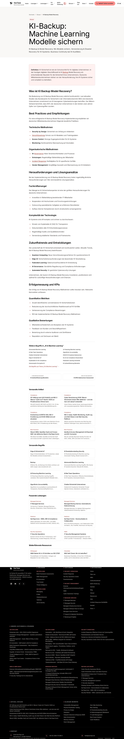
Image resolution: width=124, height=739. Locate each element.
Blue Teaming (94, 707)
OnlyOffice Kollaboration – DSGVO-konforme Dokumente (25, 649)
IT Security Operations (70, 571)
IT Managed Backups (69, 600)
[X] (23, 583)
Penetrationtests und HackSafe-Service (92, 634)
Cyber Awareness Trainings (71, 593)
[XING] (19, 583)
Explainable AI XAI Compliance (37, 360)
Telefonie (39, 600)
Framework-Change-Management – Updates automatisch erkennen (26, 635)
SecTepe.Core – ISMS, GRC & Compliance (93, 690)
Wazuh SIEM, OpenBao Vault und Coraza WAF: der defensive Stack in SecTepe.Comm (34, 718)
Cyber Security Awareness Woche (90, 669)
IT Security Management (71, 583)
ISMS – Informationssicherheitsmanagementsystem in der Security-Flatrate (26, 672)
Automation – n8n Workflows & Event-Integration (59, 632)
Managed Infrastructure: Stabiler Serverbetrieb (58, 682)
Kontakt (91, 3)
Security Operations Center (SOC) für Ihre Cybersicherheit (97, 639)
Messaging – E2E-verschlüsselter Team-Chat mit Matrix (61, 643)
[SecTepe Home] (17, 3)
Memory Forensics (69, 719)
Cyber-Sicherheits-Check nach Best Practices (94, 671)
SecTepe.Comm (41, 589)
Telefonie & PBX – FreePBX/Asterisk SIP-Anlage (58, 660)
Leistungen (44, 3)
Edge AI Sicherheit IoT (35, 357)
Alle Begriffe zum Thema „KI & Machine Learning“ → (44, 366)
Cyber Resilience (94, 719)
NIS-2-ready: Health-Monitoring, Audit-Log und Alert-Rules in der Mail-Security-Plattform (35, 716)
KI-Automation (41, 579)
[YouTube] (15, 583)
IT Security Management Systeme (90, 680)
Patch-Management (69, 722)
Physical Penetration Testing (72, 707)
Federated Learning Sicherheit (71, 360)
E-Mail (38, 594)
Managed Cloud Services (70, 611)
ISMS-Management (42, 576)
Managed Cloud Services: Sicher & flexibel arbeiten (59, 680)
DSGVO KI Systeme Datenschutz (72, 355)
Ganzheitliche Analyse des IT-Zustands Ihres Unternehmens (93, 674)
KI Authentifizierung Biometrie (71, 363)
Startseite (31, 14)
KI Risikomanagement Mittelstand (99, 712)
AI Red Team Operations (36, 352)
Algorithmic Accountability (70, 352)
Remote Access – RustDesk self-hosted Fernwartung (60, 652)
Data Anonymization (69, 717)
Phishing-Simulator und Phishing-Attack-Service (94, 685)
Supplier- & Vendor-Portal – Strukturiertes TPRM (23, 652)
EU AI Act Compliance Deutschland (73, 357)
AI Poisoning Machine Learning (71, 349)
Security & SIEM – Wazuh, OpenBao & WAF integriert (60, 655)
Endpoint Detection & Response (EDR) (74, 714)
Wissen (72, 3)
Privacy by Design (69, 710)
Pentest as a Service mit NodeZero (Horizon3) (94, 637)
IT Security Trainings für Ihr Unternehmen (21, 675)
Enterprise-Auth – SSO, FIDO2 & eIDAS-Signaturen (24, 632)
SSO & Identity (41, 602)
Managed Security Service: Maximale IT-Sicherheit (59, 684)
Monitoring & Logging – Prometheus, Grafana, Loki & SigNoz (60, 646)
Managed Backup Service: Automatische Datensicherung (61, 677)
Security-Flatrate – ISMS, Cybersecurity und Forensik (96, 692)
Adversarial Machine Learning (37, 349)
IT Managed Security (69, 603)
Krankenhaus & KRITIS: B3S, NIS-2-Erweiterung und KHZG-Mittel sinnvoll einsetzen (33, 713)
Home (26, 3)
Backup (65, 72)
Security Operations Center (71, 576)
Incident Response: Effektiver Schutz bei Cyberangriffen (97, 632)
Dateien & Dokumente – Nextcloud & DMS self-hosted (60, 634)
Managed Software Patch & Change (73, 608)
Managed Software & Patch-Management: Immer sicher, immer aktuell (61, 688)
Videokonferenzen (42, 597)
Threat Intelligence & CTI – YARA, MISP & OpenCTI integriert (24, 655)
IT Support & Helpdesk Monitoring (73, 614)
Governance (38, 154)
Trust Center (40, 582)
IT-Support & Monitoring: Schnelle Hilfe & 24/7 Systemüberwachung (58, 674)
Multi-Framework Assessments (45, 574)
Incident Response (39, 161)
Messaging (40, 591)
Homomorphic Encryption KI (37, 363)
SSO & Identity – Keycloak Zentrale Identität (57, 657)
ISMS (64, 591)
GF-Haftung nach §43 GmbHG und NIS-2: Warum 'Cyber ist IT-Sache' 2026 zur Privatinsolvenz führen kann (32, 706)
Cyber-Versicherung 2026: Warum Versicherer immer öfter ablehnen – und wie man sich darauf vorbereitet (34, 710)
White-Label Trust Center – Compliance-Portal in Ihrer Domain (25, 659)
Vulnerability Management (71, 705)
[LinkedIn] (11, 583)
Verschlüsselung (38, 135)
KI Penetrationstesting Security (98, 710)
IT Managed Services (69, 598)
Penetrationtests (68, 579)
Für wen (53, 3)
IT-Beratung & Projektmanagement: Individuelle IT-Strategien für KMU (59, 670)
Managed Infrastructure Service (72, 606)
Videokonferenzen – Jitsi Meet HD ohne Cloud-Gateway (61, 662)
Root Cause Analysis (96, 717)
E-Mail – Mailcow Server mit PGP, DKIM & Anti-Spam (60, 637)
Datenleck (66, 712)
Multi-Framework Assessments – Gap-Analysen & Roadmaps (23, 646)
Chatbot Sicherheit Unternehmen (38, 355)
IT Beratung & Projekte (69, 617)
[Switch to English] (119, 3)
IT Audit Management (96, 714)
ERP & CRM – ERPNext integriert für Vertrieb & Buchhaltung (58, 640)
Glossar (39, 14)
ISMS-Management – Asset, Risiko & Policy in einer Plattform (24, 639)
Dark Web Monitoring (96, 705)
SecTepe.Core (41, 571)
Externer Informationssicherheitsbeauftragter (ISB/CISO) (25, 669)
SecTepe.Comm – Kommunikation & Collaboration (95, 687)
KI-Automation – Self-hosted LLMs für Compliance (24, 643)
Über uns (78, 3)
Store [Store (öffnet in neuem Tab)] (84, 3)
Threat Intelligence (42, 585)
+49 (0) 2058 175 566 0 (56, 735)
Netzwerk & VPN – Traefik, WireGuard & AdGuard (59, 650)
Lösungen (34, 3)
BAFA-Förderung (61, 3)
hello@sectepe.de (90, 735)
